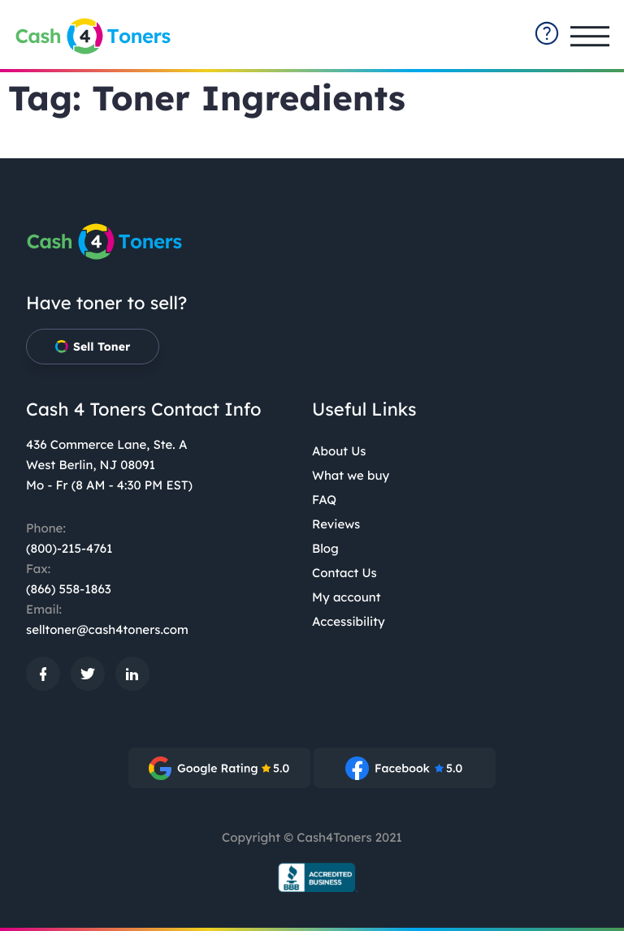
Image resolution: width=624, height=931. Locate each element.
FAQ (324, 499)
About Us (339, 451)
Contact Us (344, 572)
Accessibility (348, 621)
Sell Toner (92, 346)
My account (346, 597)
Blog (325, 548)
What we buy (350, 475)
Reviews (336, 524)
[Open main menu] (589, 36)
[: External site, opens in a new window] (43, 674)
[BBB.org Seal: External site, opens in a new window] (312, 877)
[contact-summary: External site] (547, 33)
